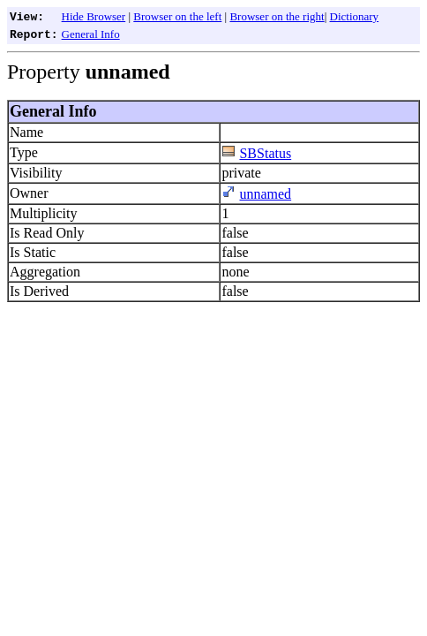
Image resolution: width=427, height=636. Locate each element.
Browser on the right (276, 16)
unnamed (265, 193)
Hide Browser (94, 16)
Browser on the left (177, 16)
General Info (91, 34)
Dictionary (354, 16)
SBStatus (265, 153)
